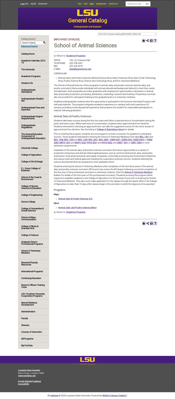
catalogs (54, 395)
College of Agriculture (31, 155)
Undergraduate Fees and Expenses (32, 108)
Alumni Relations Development (29, 304)
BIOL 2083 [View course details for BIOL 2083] (103, 140)
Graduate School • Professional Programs (32, 243)
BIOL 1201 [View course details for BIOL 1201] (144, 137)
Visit (85, 4)
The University (28, 69)
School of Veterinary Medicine (30, 252)
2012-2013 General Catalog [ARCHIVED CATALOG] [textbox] (120, 34)
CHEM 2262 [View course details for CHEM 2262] (126, 140)
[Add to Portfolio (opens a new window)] (143, 40)
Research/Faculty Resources (29, 263)
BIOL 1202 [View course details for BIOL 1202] (69, 140)
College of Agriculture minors (110, 129)
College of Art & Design (32, 161)
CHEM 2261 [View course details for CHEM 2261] (115, 140)
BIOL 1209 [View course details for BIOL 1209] (83, 140)
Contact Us (113, 4)
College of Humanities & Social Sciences (32, 209)
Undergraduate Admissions (28, 91)
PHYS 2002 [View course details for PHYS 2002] (107, 143)
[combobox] (127, 34)
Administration (28, 311)
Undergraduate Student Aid (32, 100)
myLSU (33, 4)
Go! (147, 4)
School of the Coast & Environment (31, 178)
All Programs (27, 339)
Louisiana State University (29, 370)
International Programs (32, 271)
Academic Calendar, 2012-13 (33, 61)
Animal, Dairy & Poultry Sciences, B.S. (75, 199)
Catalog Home (28, 54)
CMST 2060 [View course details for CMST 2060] (136, 143)
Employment (101, 4)
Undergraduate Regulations (28, 126)
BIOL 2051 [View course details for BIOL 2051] (93, 140)
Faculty (24, 318)
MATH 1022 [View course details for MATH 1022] (80, 143)
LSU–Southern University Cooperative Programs (33, 295)
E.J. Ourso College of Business (31, 169)
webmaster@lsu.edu (27, 376)
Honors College (28, 202)
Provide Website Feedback (29, 381)
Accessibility (23, 384)
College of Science (30, 235)
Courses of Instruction (31, 332)
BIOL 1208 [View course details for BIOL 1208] (58, 140)
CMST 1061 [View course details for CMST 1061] (122, 143)
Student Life (27, 83)
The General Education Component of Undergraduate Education (33, 136)
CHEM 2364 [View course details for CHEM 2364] (138, 140)
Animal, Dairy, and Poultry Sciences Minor (77, 208)
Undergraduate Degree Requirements (32, 117)
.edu (23, 3)
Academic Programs (31, 76)
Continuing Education (31, 278)
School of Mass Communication (28, 218)
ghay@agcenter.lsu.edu (80, 69)
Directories (42, 4)
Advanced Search (29, 46)
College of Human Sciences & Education (31, 187)
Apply (91, 4)
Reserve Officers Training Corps (33, 286)
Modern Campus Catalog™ (115, 395)
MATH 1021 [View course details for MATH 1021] (64, 143)
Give (79, 4)
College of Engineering (31, 195)
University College (29, 148)
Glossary (25, 325)
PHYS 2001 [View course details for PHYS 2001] (92, 143)
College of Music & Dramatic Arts (29, 227)
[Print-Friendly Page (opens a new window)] (151, 40)
